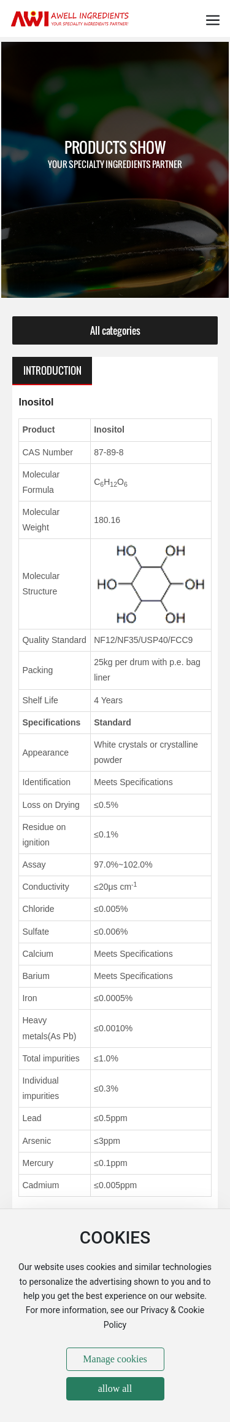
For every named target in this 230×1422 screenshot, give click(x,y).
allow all (115, 1388)
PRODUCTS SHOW (115, 147)
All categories (115, 330)
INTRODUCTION (52, 370)
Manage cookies (115, 1359)
